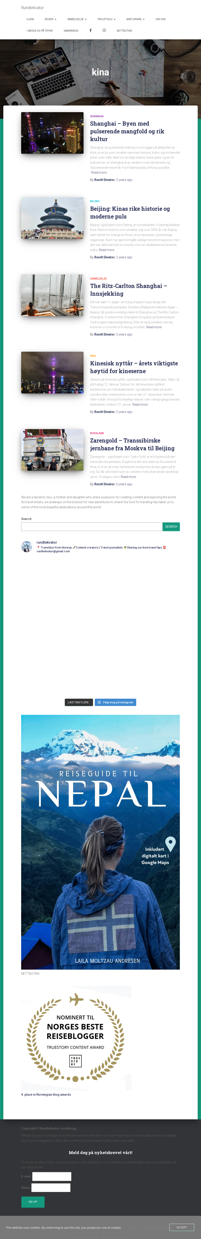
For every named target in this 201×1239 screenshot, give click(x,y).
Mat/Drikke (136, 19)
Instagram (104, 31)
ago (124, 180)
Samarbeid (71, 30)
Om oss (161, 19)
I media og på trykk (40, 30)
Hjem (30, 19)
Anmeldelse (77, 19)
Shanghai (97, 116)
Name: (26, 1187)
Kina (93, 355)
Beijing (95, 201)
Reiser (50, 19)
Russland (97, 433)
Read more (98, 172)
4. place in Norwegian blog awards (46, 1094)
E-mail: (26, 1176)
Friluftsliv (106, 19)
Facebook (90, 31)
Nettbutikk (124, 30)
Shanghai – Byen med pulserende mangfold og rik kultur (127, 131)
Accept (182, 1227)
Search (26, 519)
